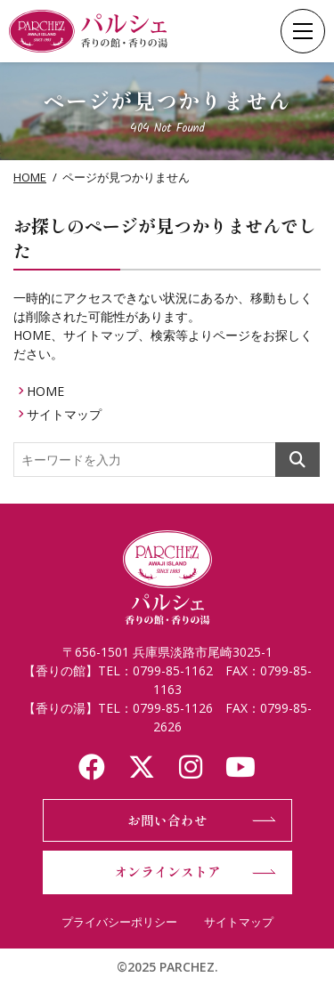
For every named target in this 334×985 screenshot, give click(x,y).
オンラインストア (167, 871)
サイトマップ (64, 414)
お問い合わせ (167, 820)
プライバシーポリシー (119, 922)
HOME (29, 177)
